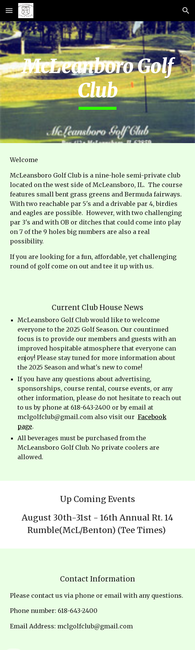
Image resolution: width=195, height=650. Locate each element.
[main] (98, 82)
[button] (9, 10)
